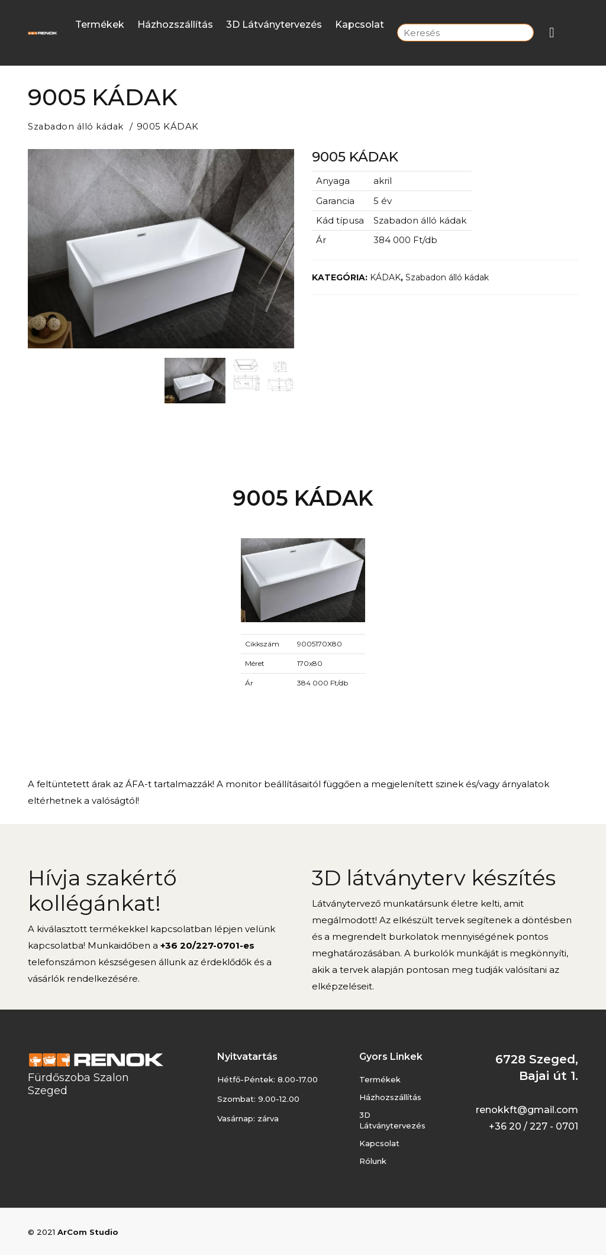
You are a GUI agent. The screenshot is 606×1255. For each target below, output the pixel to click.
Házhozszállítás (175, 24)
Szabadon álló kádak (77, 126)
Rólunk (372, 1160)
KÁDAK (385, 276)
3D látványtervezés (274, 24)
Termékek (99, 24)
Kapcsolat (359, 24)
